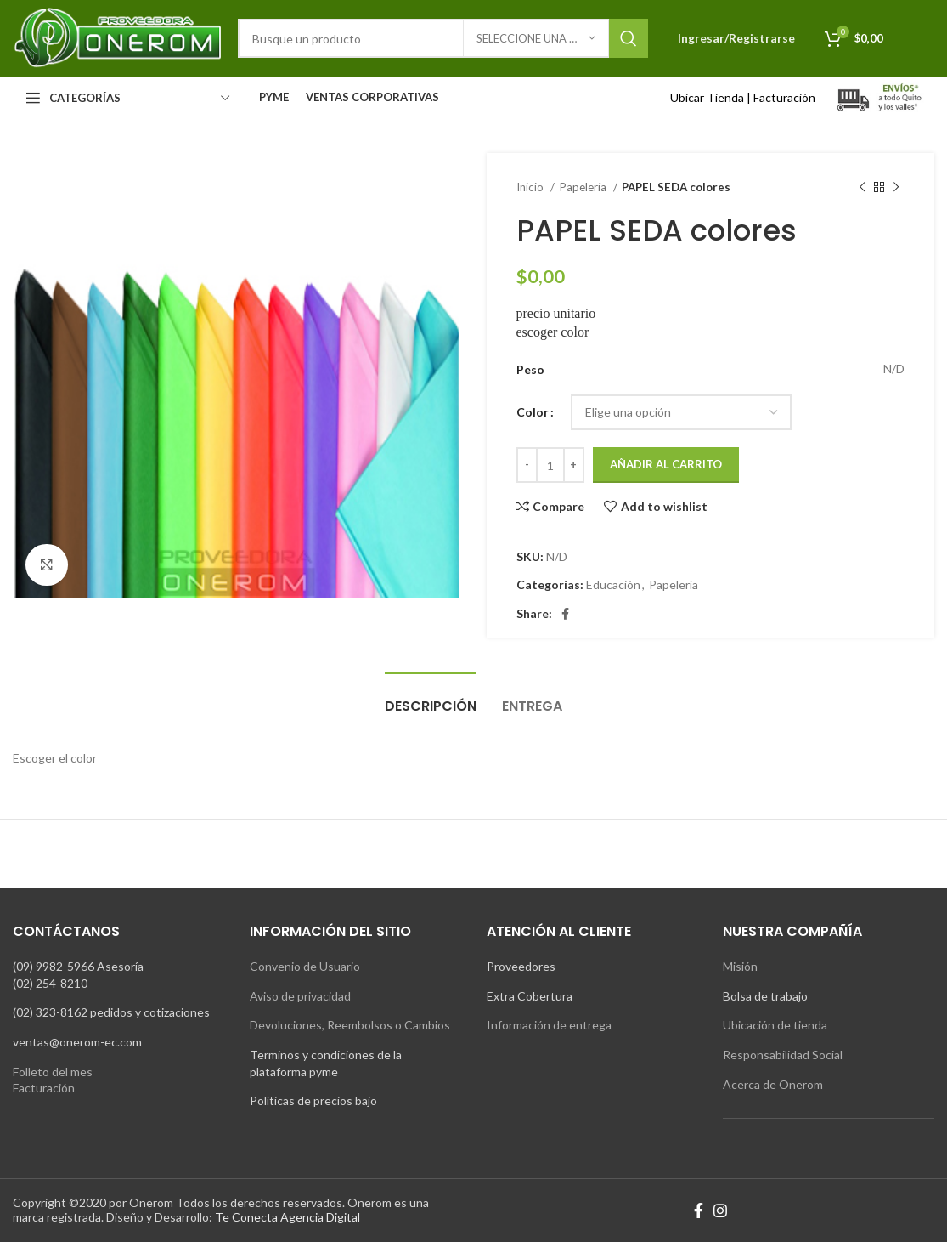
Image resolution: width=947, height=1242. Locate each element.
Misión (740, 966)
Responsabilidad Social (783, 1054)
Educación (613, 584)
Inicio (531, 187)
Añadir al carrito (666, 464)
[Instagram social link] (720, 1210)
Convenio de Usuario (305, 966)
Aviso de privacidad (300, 996)
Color (532, 412)
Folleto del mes (53, 1071)
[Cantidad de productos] (550, 465)
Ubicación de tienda (775, 1025)
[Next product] (896, 187)
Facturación (784, 97)
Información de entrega (549, 1025)
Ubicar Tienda (707, 97)
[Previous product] (862, 187)
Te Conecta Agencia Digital (287, 1217)
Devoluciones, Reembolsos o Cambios (350, 1025)
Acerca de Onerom (773, 1084)
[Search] (443, 38)
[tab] (430, 697)
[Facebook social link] (565, 614)
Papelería (584, 187)
